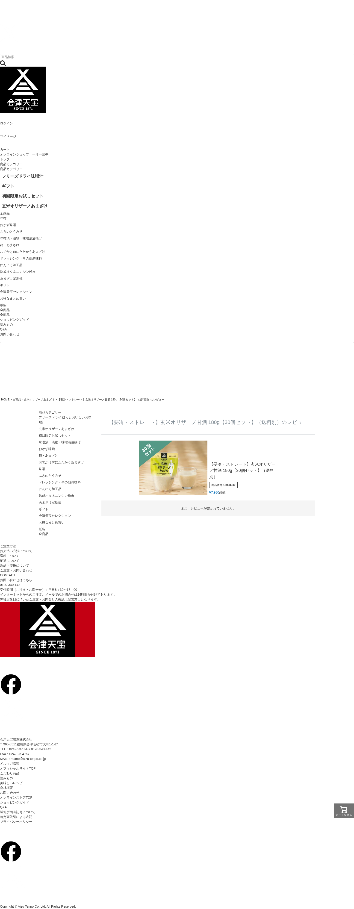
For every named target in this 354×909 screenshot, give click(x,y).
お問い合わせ (9, 334)
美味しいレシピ (11, 783)
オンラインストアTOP (16, 797)
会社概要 (6, 788)
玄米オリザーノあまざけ (39, 399)
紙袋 (42, 529)
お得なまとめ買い (52, 522)
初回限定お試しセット (55, 435)
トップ (5, 159)
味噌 (42, 469)
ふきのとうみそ (50, 475)
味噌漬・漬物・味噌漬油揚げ (60, 442)
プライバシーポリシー (16, 822)
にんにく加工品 (50, 489)
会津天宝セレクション (55, 516)
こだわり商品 (9, 773)
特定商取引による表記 (16, 817)
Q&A (3, 329)
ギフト (43, 509)
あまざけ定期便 (50, 502)
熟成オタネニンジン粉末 (56, 495)
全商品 (5, 315)
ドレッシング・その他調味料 (60, 482)
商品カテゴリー (11, 164)
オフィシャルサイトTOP (18, 768)
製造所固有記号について (17, 812)
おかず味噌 (47, 449)
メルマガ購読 (9, 763)
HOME (5, 399)
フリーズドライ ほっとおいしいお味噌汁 (65, 419)
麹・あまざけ (48, 455)
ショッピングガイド (14, 319)
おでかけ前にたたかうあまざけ (61, 462)
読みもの (6, 324)
